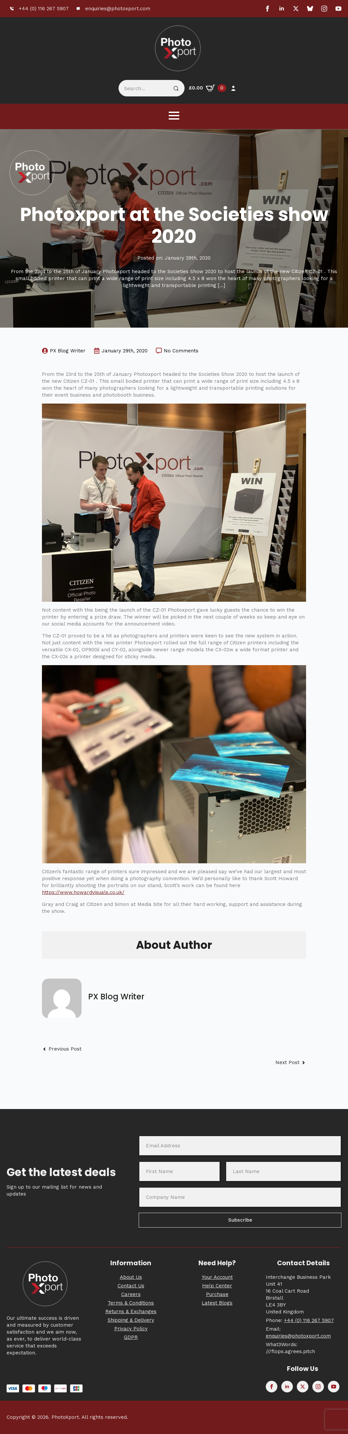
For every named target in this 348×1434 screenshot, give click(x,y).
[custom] (310, 9)
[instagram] (324, 9)
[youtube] (338, 9)
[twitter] (296, 9)
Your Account (217, 1277)
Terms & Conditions (131, 1303)
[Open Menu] (174, 115)
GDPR (131, 1337)
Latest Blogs (217, 1303)
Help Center (217, 1286)
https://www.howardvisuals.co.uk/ (83, 892)
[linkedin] (282, 9)
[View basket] (207, 88)
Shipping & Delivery (131, 1320)
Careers (131, 1294)
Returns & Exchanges (131, 1311)
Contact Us (131, 1286)
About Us (131, 1277)
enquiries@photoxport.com (298, 1336)
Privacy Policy (131, 1329)
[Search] (176, 88)
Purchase (217, 1294)
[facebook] (267, 9)
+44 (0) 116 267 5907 (309, 1320)
